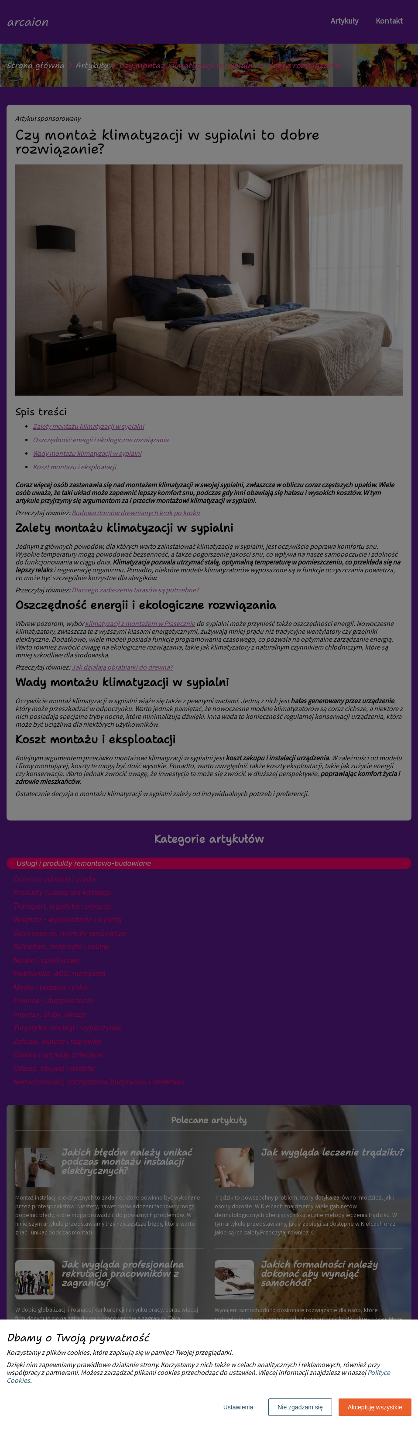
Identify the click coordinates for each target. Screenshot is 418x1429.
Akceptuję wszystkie (375, 1407)
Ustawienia (238, 1407)
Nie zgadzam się (300, 1407)
